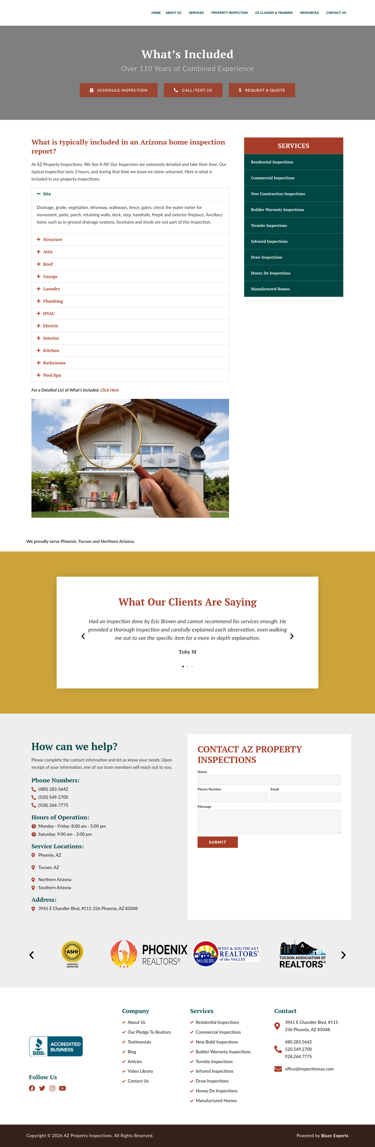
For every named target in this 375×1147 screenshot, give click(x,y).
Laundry (51, 289)
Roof (48, 264)
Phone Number (209, 789)
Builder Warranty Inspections (277, 209)
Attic (48, 252)
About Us (175, 12)
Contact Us (336, 13)
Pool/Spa (52, 375)
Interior (51, 338)
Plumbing (53, 301)
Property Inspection (230, 12)
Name (202, 772)
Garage (50, 276)
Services (198, 12)
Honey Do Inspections (270, 272)
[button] (130, 194)
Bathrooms (54, 363)
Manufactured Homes (270, 288)
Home (156, 13)
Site (47, 194)
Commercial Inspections (273, 177)
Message (204, 807)
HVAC (49, 313)
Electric (51, 326)
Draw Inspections (266, 257)
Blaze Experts (335, 1135)
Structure (52, 239)
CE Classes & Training (275, 12)
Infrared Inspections (269, 241)
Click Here (109, 390)
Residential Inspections (272, 161)
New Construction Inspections (278, 193)
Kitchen (51, 350)
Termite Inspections (269, 225)
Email (275, 789)
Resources (310, 12)
